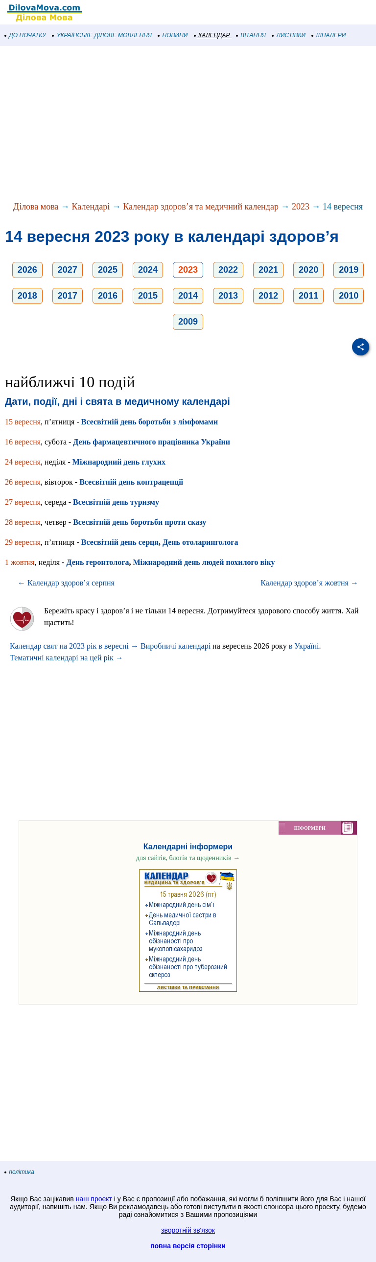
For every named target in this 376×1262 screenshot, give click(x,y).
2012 (268, 296)
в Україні (304, 646)
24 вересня (23, 462)
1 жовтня (20, 562)
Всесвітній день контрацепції (131, 482)
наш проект (94, 1199)
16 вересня (23, 442)
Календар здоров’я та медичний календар (201, 206)
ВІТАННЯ (251, 35)
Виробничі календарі (176, 646)
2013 (228, 296)
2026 (27, 270)
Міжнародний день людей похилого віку (204, 562)
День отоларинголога (200, 542)
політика (19, 1172)
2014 (188, 296)
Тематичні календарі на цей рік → (66, 658)
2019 (348, 270)
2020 (308, 270)
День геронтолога (97, 562)
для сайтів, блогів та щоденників (188, 858)
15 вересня (23, 422)
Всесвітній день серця (120, 542)
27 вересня (23, 502)
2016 (108, 296)
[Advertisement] (188, 124)
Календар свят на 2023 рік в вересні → (74, 646)
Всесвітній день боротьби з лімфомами (149, 422)
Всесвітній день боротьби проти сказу (139, 522)
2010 (348, 296)
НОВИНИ (173, 35)
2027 (67, 270)
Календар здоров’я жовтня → (309, 583)
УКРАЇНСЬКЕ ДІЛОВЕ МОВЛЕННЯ (102, 35)
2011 (308, 296)
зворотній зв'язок (188, 1230)
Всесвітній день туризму (116, 502)
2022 (228, 270)
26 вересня (23, 482)
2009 (188, 322)
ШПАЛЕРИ (328, 35)
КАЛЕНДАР (212, 35)
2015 (148, 296)
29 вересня (23, 542)
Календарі (91, 206)
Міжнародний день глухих (118, 462)
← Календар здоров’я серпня (66, 583)
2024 (148, 270)
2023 (300, 206)
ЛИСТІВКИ (289, 35)
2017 (67, 296)
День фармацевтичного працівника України (151, 442)
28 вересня (23, 522)
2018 (27, 296)
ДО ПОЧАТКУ (25, 35)
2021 (268, 270)
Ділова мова (36, 206)
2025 (108, 270)
